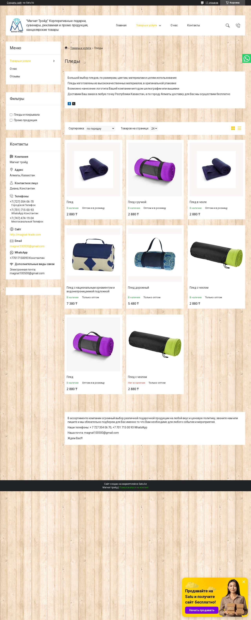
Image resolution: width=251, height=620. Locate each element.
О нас (174, 25)
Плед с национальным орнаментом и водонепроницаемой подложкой (91, 289)
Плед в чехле (198, 202)
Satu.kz (143, 484)
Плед (70, 202)
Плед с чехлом (199, 287)
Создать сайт (14, 2)
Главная (121, 25)
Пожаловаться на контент (133, 487)
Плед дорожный (138, 287)
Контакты (193, 25)
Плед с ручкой (137, 202)
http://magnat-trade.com (25, 234)
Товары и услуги (146, 25)
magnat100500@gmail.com (27, 246)
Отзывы (15, 76)
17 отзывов (212, 2)
